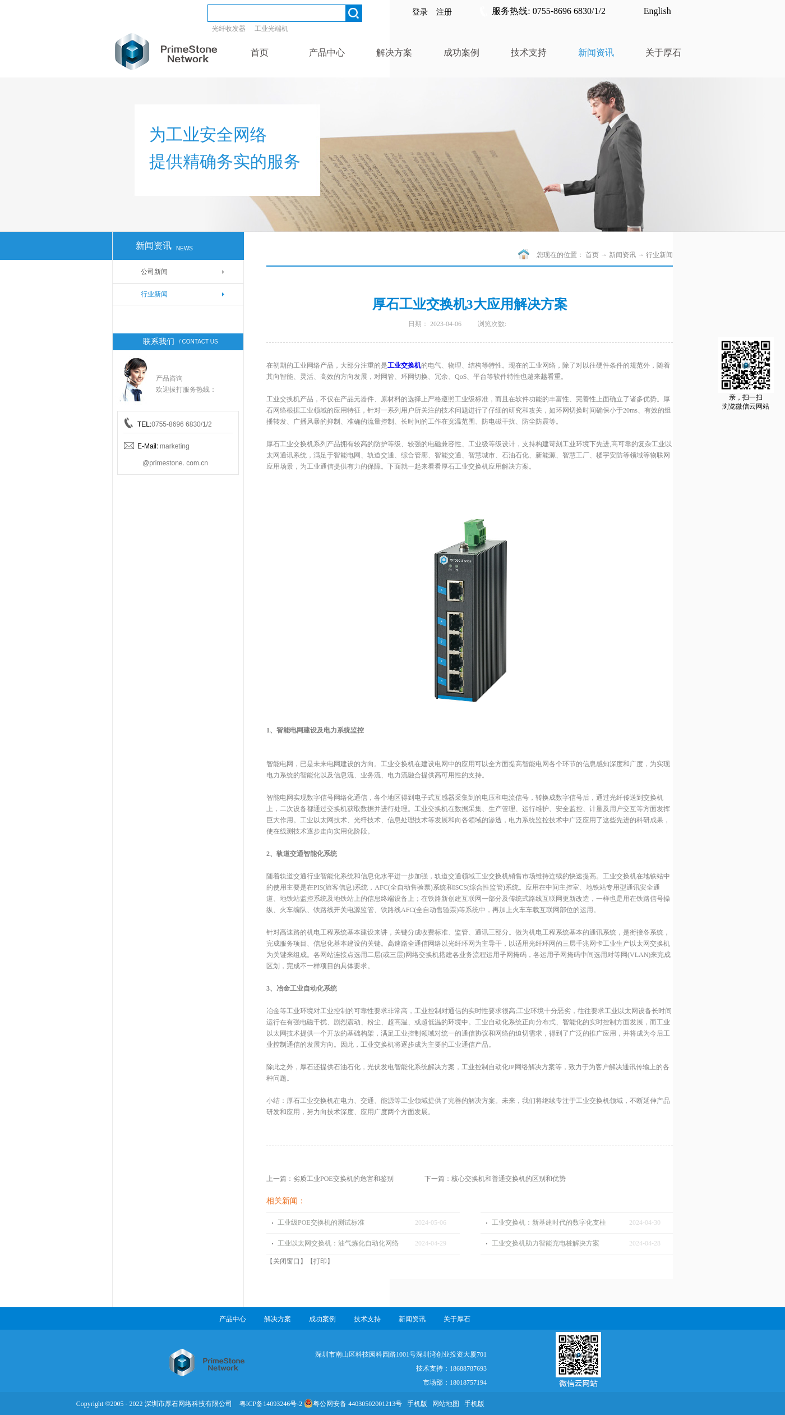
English (657, 11)
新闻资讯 (622, 255)
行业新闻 (659, 255)
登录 (420, 12)
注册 (444, 12)
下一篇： (495, 1179)
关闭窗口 (286, 1261)
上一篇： (330, 1179)
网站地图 (444, 1404)
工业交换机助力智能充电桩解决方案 (545, 1243)
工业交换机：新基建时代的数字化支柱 (549, 1222)
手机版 (415, 1404)
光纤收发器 (229, 29)
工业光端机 (271, 29)
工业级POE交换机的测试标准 (321, 1222)
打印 (320, 1261)
